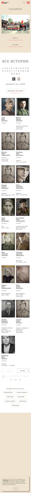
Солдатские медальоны (22, 392)
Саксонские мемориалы (10, 401)
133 (16, 379)
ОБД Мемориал (22, 401)
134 (20, 379)
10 (10, 379)
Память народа (21, 396)
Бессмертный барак (8, 392)
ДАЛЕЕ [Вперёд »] (22, 370)
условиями (5, 480)
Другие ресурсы (15, 405)
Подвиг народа (10, 396)
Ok (16, 489)
